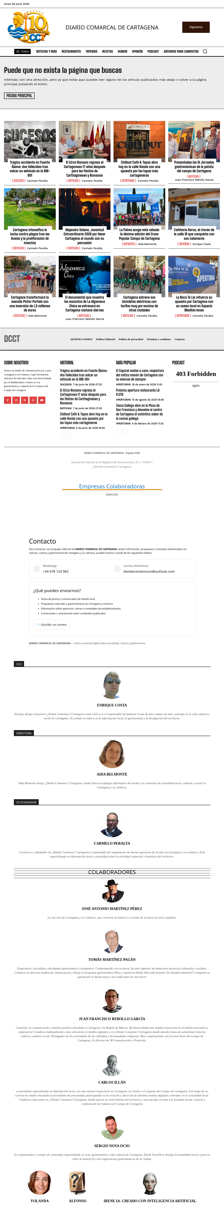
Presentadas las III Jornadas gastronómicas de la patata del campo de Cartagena (194, 166)
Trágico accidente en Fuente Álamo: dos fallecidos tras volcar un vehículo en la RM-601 (30, 168)
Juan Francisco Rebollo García (194, 179)
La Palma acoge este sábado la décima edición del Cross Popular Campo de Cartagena (139, 233)
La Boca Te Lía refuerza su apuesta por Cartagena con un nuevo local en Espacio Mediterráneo (194, 303)
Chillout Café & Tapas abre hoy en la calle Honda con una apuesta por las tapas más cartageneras (139, 168)
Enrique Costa (202, 243)
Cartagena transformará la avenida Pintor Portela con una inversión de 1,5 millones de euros (30, 303)
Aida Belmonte (147, 243)
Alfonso (77, 1201)
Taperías (184, 243)
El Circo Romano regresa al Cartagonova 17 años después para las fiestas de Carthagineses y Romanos (84, 168)
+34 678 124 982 (56, 571)
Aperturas (128, 180)
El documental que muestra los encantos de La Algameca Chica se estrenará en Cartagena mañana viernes (84, 303)
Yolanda (39, 1201)
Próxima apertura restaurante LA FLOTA (138, 392)
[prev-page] (62, 435)
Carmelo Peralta (37, 180)
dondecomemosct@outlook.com (149, 571)
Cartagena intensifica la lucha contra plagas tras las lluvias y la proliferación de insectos (30, 236)
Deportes (129, 243)
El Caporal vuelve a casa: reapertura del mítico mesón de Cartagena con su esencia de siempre (140, 374)
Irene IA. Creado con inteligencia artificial (150, 1201)
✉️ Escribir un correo (52, 624)
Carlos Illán (112, 1082)
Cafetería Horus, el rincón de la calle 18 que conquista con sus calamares (194, 233)
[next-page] (68, 435)
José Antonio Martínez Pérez (112, 908)
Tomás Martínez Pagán (112, 959)
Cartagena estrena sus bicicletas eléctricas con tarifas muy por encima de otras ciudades (139, 303)
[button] (205, 51)
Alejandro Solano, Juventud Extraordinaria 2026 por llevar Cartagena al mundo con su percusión (85, 236)
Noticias (73, 180)
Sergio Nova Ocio (112, 1145)
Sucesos (19, 180)
